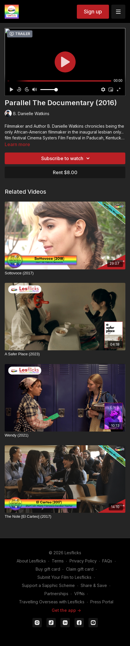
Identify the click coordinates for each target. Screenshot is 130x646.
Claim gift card (79, 569)
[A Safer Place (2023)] (65, 354)
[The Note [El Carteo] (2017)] (65, 516)
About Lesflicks (31, 560)
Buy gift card (48, 569)
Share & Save (94, 585)
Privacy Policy (83, 560)
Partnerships (56, 593)
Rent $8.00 (65, 172)
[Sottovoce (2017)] (65, 273)
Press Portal (101, 601)
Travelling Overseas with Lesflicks (51, 601)
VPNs (79, 593)
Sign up (93, 11)
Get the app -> (66, 610)
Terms (58, 560)
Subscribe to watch (66, 158)
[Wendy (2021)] (65, 435)
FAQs (107, 560)
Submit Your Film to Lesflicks (64, 577)
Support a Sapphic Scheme (48, 585)
